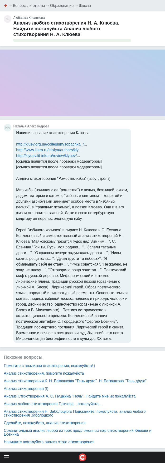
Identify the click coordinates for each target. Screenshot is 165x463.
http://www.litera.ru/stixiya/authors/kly (47, 150)
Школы (85, 6)
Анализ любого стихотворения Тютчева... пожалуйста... (53, 404)
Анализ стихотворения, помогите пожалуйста (44, 373)
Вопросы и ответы (29, 6)
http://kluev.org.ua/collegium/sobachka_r (50, 144)
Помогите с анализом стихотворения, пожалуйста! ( (49, 366)
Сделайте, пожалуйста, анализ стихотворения (45, 423)
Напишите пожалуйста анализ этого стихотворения (49, 442)
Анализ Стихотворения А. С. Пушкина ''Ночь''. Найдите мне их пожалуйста (70, 396)
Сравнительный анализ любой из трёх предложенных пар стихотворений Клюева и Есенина (77, 432)
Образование (62, 6)
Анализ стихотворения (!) (26, 389)
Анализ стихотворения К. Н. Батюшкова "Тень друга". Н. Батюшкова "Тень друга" (75, 381)
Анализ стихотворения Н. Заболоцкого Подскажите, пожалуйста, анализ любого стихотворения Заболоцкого (75, 413)
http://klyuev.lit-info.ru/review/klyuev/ (46, 156)
